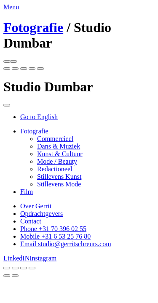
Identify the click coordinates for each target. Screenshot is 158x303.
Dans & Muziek (58, 146)
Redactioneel (54, 169)
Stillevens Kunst (59, 176)
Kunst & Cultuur (60, 153)
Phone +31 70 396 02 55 (53, 228)
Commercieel (55, 138)
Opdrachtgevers (41, 213)
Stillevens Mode (59, 184)
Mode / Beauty (57, 161)
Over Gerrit (35, 206)
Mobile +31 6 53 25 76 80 (55, 236)
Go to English (39, 116)
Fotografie (33, 27)
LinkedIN (16, 258)
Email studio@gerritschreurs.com (65, 243)
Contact (30, 221)
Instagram (42, 258)
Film (26, 191)
